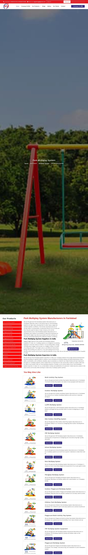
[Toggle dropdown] (39, 6)
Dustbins (6, 357)
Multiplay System (44, 163)
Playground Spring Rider (10, 344)
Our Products (36, 6)
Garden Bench (7, 350)
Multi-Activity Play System (54, 377)
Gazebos (6, 353)
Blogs (43, 6)
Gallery (49, 6)
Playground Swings (8, 328)
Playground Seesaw (8, 341)
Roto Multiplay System (52, 461)
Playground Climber (9, 338)
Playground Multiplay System (55, 543)
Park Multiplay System (9, 322)
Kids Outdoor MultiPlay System (55, 419)
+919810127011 (14, 1)
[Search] (54, 1)
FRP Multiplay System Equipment (56, 529)
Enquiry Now (73, 348)
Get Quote (58, 385)
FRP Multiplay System (52, 433)
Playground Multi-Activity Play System (58, 515)
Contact (63, 6)
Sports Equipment (8, 360)
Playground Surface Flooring (11, 366)
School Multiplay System (53, 447)
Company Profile (25, 6)
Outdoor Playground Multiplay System (58, 489)
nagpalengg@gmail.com (39, 1)
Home (17, 6)
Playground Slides (8, 331)
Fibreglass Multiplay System (54, 475)
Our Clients (56, 6)
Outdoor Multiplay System (54, 390)
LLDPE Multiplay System (53, 405)
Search (67, 1)
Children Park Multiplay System (55, 502)
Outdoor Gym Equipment (10, 347)
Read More (49, 385)
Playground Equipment (9, 363)
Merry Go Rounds (8, 335)
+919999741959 (22, 1)
